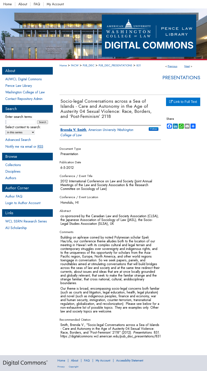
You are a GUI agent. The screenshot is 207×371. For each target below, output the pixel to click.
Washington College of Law (25, 92)
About (74, 360)
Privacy (61, 366)
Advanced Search (18, 139)
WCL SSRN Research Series (26, 221)
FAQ (87, 360)
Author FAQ (13, 196)
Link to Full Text (183, 102)
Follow (153, 129)
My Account (103, 360)
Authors (10, 178)
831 (138, 65)
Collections (13, 164)
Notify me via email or (24, 146)
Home (63, 65)
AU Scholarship (16, 227)
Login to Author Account (22, 203)
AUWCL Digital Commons (23, 79)
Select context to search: (23, 127)
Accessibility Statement (129, 360)
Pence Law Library (18, 85)
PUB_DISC (88, 65)
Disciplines (12, 171)
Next (187, 66)
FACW (75, 65)
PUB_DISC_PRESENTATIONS (115, 65)
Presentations (181, 77)
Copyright (73, 366)
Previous (172, 66)
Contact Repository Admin (23, 98)
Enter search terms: (19, 116)
